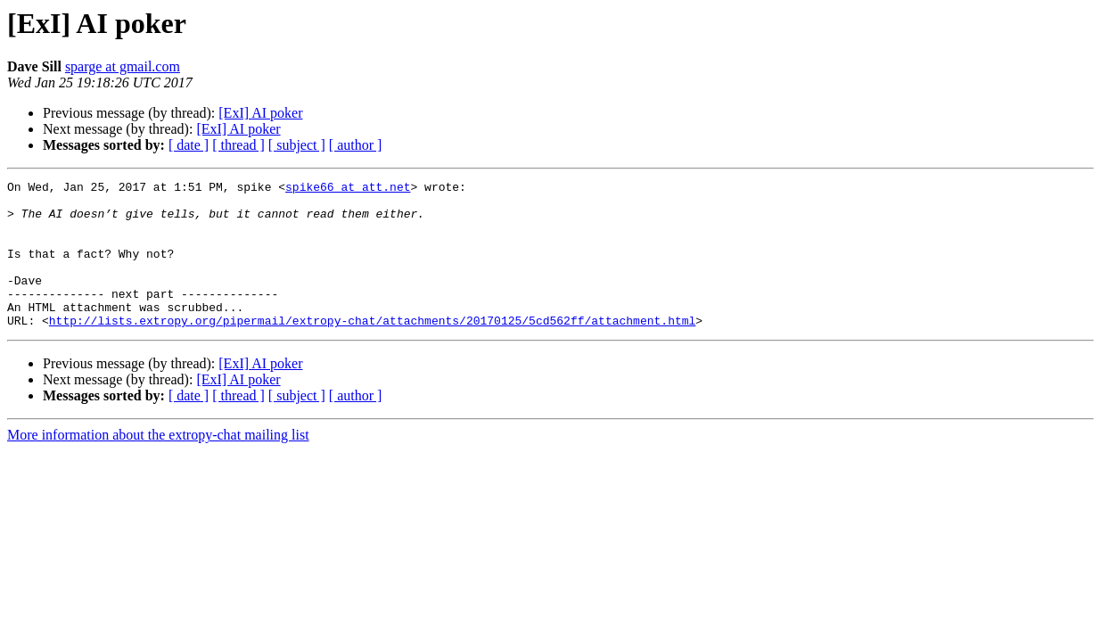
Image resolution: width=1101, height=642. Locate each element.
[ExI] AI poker (260, 112)
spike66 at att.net (347, 189)
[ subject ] (296, 144)
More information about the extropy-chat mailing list (158, 464)
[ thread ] (238, 144)
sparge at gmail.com (122, 66)
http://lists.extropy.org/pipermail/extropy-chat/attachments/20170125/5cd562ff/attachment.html (372, 350)
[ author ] (355, 144)
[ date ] (188, 144)
